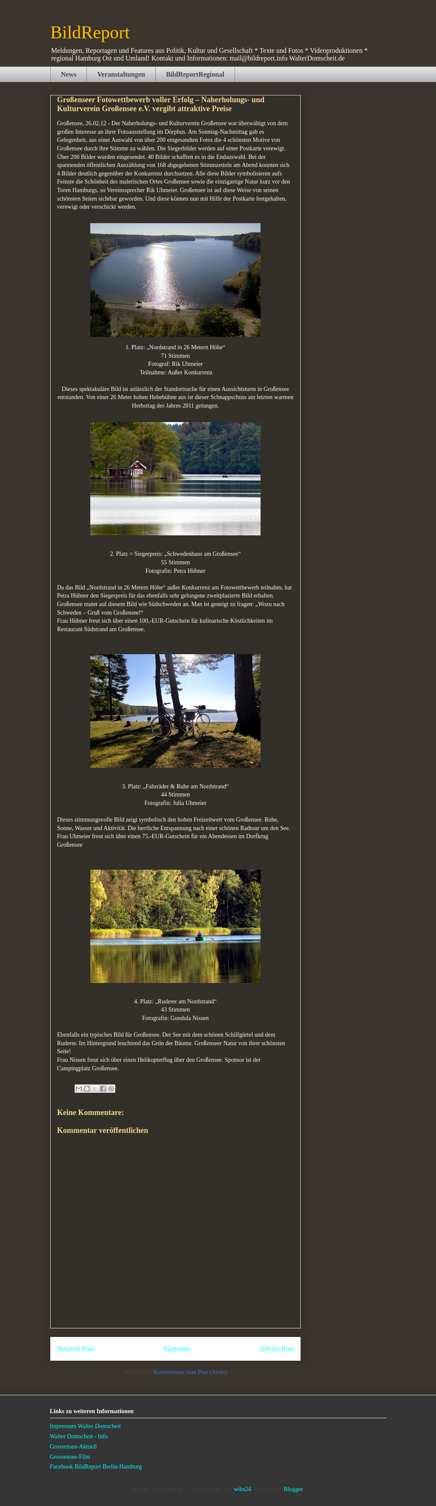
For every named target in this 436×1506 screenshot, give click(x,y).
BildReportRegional (195, 74)
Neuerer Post (75, 1349)
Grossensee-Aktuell (73, 1446)
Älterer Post (276, 1349)
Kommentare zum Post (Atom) (190, 1372)
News (68, 74)
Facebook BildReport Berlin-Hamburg (96, 1466)
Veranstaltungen (121, 74)
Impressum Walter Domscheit (85, 1426)
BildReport (90, 32)
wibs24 (242, 1489)
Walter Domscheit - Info (79, 1436)
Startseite (177, 1349)
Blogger (293, 1489)
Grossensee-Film (70, 1457)
